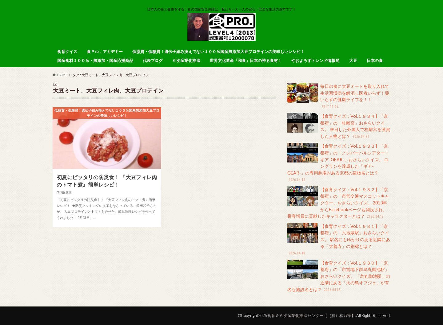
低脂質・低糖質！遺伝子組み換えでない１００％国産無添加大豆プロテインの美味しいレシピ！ (218, 51)
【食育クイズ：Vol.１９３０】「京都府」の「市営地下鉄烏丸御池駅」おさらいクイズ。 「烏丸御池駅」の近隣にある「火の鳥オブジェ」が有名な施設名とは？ (338, 276)
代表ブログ (153, 60)
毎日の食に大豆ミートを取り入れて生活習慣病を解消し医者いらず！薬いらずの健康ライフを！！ (338, 96)
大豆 (353, 60)
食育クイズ (67, 51)
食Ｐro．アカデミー (105, 51)
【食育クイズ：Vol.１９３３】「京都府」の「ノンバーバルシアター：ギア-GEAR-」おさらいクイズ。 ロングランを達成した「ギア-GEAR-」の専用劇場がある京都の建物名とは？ (338, 163)
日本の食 (375, 60)
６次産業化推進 (186, 60)
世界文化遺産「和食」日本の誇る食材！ (246, 60)
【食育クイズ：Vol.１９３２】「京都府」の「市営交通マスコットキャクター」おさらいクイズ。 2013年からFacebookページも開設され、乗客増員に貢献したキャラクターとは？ (338, 203)
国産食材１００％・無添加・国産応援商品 (95, 60)
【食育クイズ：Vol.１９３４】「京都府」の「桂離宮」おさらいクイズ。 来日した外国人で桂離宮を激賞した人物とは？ (338, 126)
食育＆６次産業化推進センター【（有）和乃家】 (311, 315)
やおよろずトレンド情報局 (315, 60)
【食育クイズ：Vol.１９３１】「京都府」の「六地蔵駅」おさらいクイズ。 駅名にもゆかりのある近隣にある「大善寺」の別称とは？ (338, 239)
